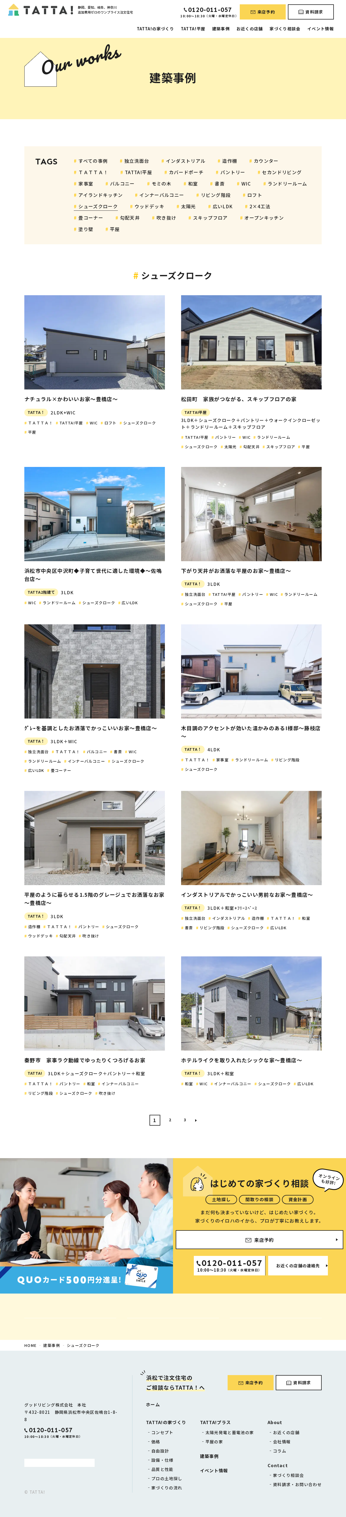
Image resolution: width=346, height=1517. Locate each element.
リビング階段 (216, 194)
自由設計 (160, 1451)
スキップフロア (210, 217)
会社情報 (282, 1441)
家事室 (85, 183)
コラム (279, 1451)
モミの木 (161, 183)
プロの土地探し (166, 1478)
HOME (30, 1345)
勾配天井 (130, 217)
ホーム (153, 1404)
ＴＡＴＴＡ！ (93, 172)
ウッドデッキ (149, 206)
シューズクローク (98, 206)
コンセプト (162, 1432)
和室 (193, 183)
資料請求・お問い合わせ (297, 1484)
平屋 (115, 229)
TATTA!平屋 (193, 28)
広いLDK (223, 206)
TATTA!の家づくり (155, 28)
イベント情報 (320, 28)
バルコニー (122, 183)
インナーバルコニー (161, 194)
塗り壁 (85, 229)
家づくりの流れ (166, 1487)
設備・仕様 (162, 1460)
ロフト (254, 194)
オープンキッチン (264, 217)
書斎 (220, 183)
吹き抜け (166, 217)
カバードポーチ (186, 172)
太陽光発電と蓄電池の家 (229, 1432)
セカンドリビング (282, 172)
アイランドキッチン (100, 194)
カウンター (266, 160)
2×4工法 (260, 206)
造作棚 (229, 160)
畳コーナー (90, 217)
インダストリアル (186, 160)
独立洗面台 (136, 160)
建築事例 (221, 28)
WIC (246, 183)
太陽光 (188, 206)
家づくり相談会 (285, 28)
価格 (155, 1441)
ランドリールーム (287, 183)
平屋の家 (214, 1441)
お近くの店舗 (250, 28)
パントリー (232, 172)
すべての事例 (93, 160)
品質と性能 (162, 1469)
